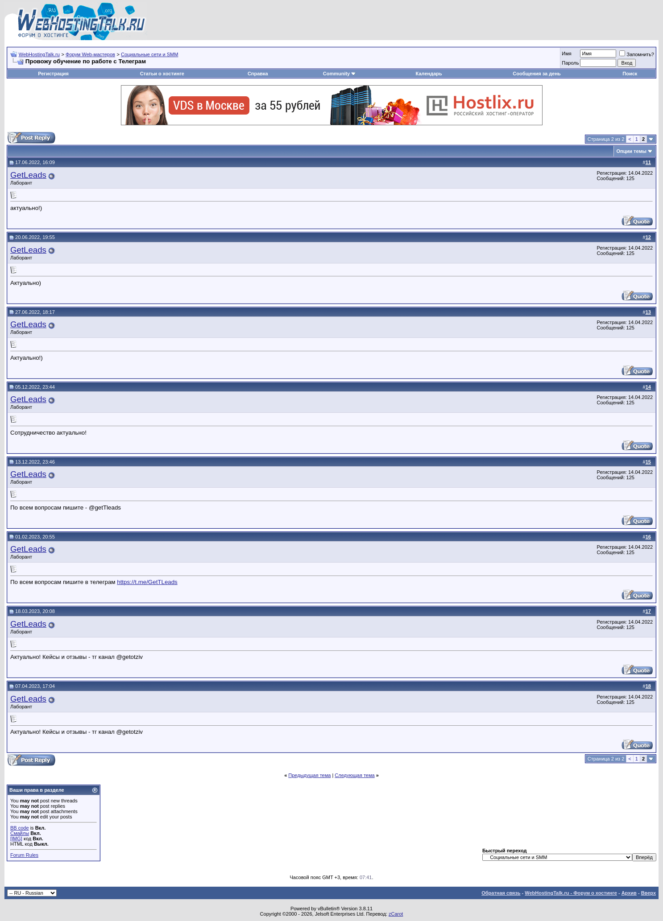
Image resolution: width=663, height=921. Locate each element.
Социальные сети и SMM (149, 54)
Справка (258, 73)
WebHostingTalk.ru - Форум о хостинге (571, 893)
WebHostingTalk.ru (39, 54)
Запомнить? (636, 54)
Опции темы (631, 151)
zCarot (396, 914)
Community (339, 73)
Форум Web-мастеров (90, 54)
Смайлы (19, 833)
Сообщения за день (536, 73)
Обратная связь (500, 893)
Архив (629, 893)
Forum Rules (24, 855)
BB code (19, 828)
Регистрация (53, 73)
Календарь (429, 73)
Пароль (570, 63)
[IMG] (16, 838)
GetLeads (28, 175)
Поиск (629, 73)
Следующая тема (354, 775)
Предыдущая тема (309, 775)
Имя (566, 53)
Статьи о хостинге (162, 73)
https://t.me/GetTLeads (147, 582)
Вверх (648, 893)
